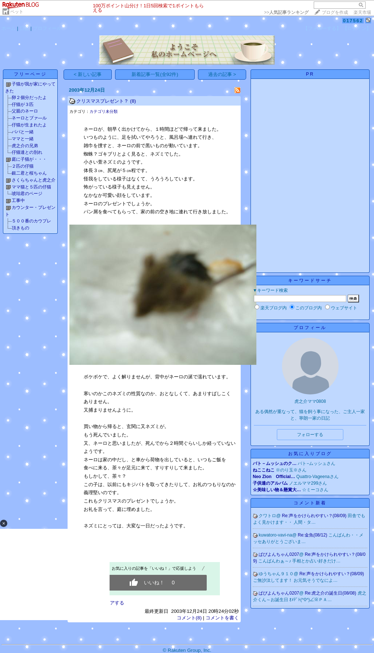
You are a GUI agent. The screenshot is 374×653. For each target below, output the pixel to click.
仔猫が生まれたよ (29, 124)
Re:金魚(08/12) (313, 535)
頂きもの (20, 227)
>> (286, 12)
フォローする (310, 434)
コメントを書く (222, 617)
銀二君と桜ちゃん (29, 173)
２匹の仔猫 (23, 166)
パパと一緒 (23, 131)
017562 (353, 20)
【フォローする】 (322, 28)
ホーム (8, 28)
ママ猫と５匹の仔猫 (31, 187)
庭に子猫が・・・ (29, 159)
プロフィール (47, 28)
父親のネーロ (25, 111)
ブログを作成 (335, 12)
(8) (133, 101)
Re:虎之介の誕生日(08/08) (331, 593)
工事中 (18, 200)
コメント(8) (189, 617)
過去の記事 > (222, 74)
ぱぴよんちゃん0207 (279, 554)
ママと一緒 (23, 138)
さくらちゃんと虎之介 (34, 180)
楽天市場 (362, 12)
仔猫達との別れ (27, 152)
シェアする (112, 603)
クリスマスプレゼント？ (102, 101)
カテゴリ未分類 (103, 111)
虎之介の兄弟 (25, 145)
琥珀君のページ (27, 193)
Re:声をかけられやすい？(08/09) (315, 515)
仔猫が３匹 (23, 104)
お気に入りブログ (310, 453)
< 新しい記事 (88, 74)
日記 (24, 28)
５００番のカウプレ (31, 221)
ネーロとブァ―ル (29, 118)
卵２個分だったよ (29, 97)
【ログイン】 (357, 28)
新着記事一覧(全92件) (154, 74)
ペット (16, 11)
